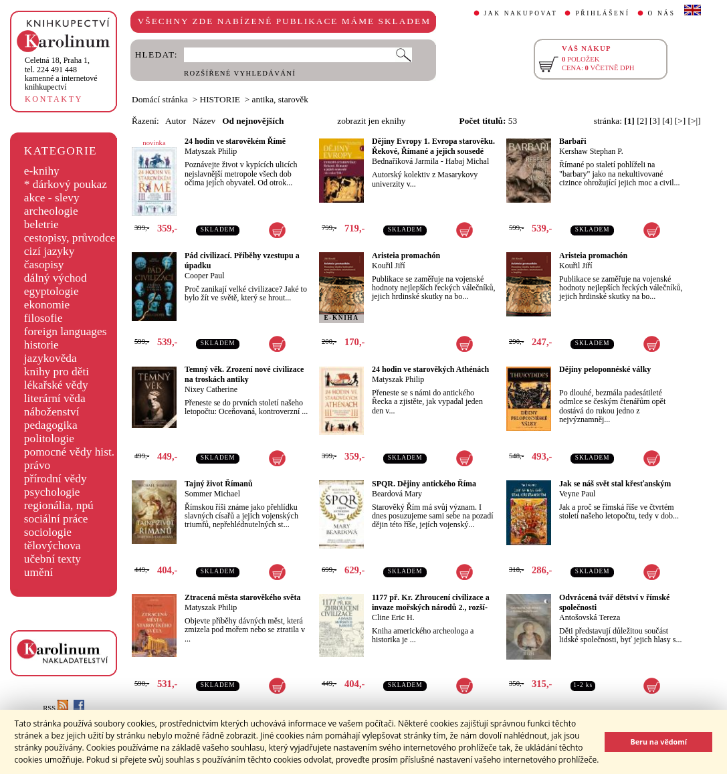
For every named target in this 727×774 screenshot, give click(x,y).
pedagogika (51, 425)
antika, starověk (280, 99)
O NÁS (662, 13)
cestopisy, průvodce (70, 237)
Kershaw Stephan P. (591, 151)
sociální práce (56, 518)
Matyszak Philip (211, 151)
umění (38, 572)
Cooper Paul (205, 275)
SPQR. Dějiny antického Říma (424, 483)
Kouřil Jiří (388, 265)
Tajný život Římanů (219, 483)
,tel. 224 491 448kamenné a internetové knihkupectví (61, 74)
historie (41, 344)
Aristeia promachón (406, 255)
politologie (49, 438)
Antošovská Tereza (589, 617)
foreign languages (65, 331)
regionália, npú (59, 505)
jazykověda (50, 358)
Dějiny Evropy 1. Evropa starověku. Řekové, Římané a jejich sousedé (433, 146)
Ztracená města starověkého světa (242, 597)
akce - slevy (52, 197)
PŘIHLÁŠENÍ (602, 13)
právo (37, 465)
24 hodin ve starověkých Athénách (430, 369)
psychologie (52, 492)
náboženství (52, 411)
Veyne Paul (577, 493)
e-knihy (42, 171)
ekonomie (47, 304)
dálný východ (55, 278)
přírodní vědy (55, 478)
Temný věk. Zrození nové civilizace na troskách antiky (244, 374)
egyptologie (51, 291)
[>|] (694, 121)
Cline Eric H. (393, 617)
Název (204, 121)
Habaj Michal (467, 161)
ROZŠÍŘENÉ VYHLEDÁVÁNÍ (240, 73)
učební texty (52, 559)
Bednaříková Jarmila (405, 161)
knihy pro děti (56, 371)
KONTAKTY (54, 99)
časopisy (44, 264)
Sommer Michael (212, 493)
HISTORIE (220, 99)
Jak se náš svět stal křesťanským (615, 483)
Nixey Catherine (211, 389)
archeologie (51, 211)
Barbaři (573, 141)
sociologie (48, 532)
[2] (642, 121)
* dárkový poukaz (65, 184)
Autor (175, 121)
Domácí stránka (160, 99)
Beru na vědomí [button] (658, 742)
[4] (667, 121)
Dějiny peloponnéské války (605, 369)
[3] (654, 121)
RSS (55, 708)
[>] (680, 121)
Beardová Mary (397, 493)
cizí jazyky (49, 251)
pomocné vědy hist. (69, 452)
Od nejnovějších (253, 121)
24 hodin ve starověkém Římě (235, 141)
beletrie (41, 224)
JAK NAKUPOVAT (521, 13)
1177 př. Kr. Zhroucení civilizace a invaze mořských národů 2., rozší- (431, 602)
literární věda (55, 398)
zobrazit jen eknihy (371, 121)
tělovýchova (52, 545)
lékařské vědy (56, 385)
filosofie (43, 318)
